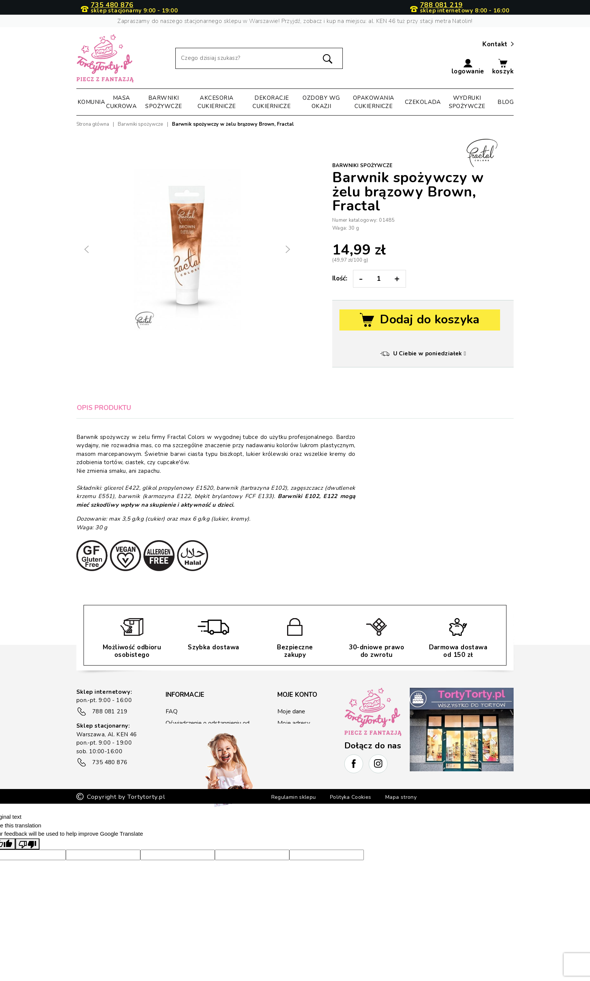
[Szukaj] (259, 58)
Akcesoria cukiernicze (217, 102)
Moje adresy (293, 723)
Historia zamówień (301, 734)
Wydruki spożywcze (467, 102)
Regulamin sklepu (286, 823)
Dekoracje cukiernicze (271, 102)
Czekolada (423, 102)
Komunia (91, 102)
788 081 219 (441, 5)
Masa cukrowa (121, 102)
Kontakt (498, 44)
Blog (505, 102)
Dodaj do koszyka (419, 320)
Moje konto (297, 694)
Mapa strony (409, 823)
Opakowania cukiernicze (373, 102)
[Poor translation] (27, 869)
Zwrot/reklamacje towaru (198, 754)
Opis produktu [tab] (104, 407)
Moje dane (290, 711)
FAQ (171, 711)
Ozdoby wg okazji (321, 102)
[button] (468, 67)
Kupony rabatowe (300, 745)
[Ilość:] (378, 278)
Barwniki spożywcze (163, 102)
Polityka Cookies (351, 823)
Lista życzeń (293, 756)
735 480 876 (112, 5)
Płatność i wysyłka (189, 742)
